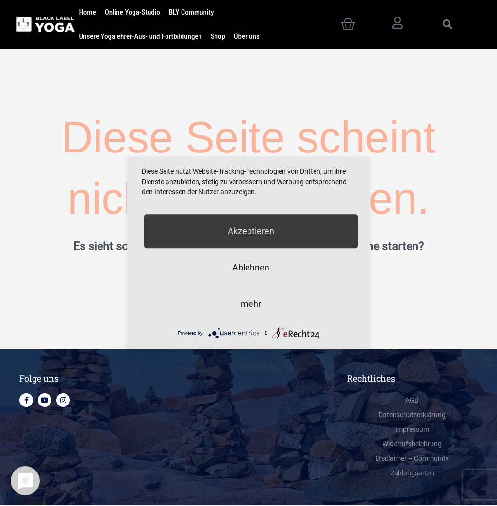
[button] (447, 24)
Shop (218, 36)
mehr (251, 304)
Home (87, 12)
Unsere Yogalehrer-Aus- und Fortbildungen (140, 36)
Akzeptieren (251, 231)
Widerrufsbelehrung (412, 445)
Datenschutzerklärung (412, 416)
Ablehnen (250, 267)
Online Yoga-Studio (132, 12)
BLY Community (191, 12)
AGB (412, 401)
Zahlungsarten (412, 474)
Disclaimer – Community (412, 459)
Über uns (247, 36)
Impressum (412, 430)
